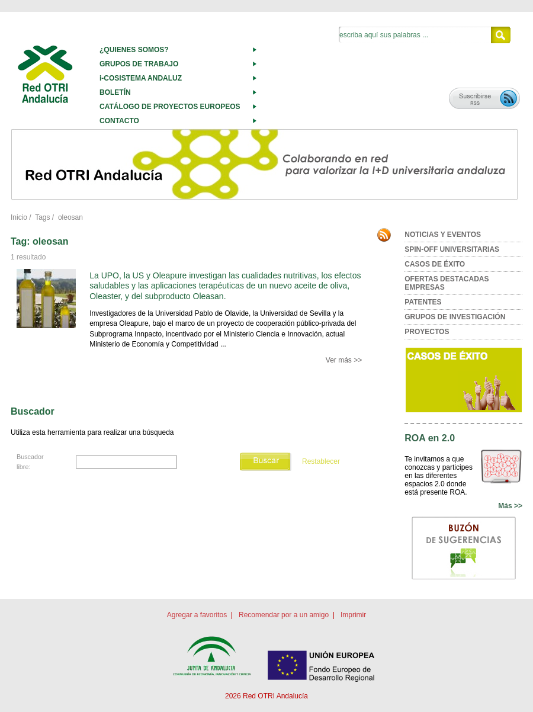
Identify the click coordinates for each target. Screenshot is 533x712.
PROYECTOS (426, 332)
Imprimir (353, 615)
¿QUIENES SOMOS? (134, 50)
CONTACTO (119, 121)
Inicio (19, 217)
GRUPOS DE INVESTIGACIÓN (454, 317)
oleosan (70, 217)
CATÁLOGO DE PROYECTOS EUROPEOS (169, 106)
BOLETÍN (115, 92)
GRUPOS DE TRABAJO (138, 64)
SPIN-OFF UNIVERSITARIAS (451, 249)
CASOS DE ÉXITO (434, 264)
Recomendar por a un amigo (284, 615)
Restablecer (321, 462)
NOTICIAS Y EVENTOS (442, 234)
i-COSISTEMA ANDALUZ (140, 78)
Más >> (510, 506)
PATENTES (422, 302)
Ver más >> (344, 360)
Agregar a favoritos (197, 615)
